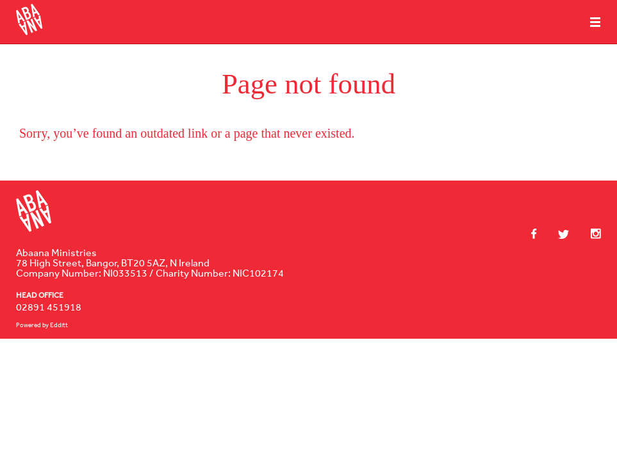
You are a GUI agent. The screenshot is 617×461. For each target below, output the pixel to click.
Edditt (59, 325)
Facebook (534, 234)
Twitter (557, 234)
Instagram (589, 234)
